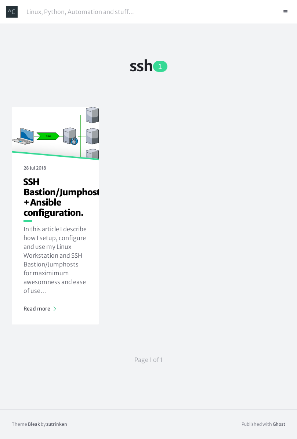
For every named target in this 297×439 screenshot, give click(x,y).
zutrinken (56, 424)
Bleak (34, 424)
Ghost (279, 424)
